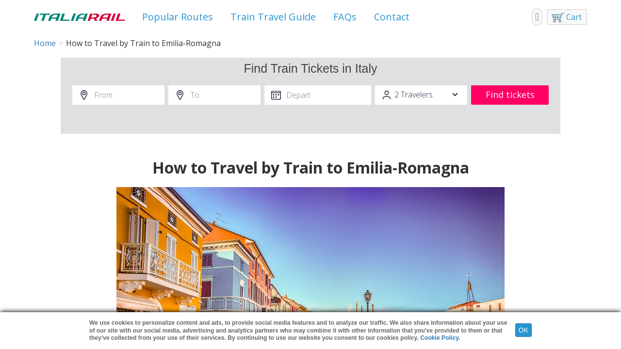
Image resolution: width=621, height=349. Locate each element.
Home (45, 43)
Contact (391, 16)
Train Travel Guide (273, 16)
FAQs (345, 16)
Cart (574, 17)
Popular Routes (177, 16)
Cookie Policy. (440, 337)
